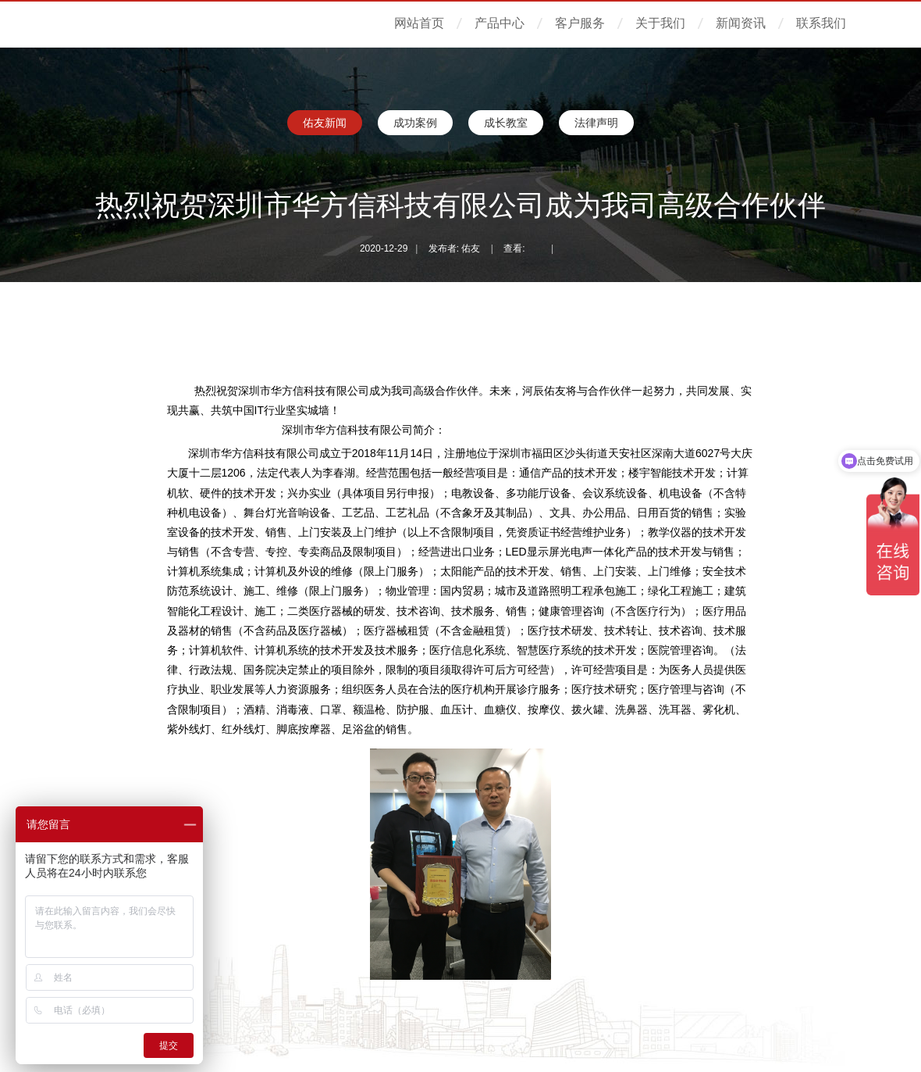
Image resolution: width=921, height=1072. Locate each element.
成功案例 (415, 122)
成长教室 (506, 122)
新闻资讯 (741, 23)
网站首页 (419, 23)
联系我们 (821, 23)
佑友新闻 (325, 122)
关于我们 (660, 23)
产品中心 (500, 23)
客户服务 (580, 23)
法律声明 (596, 122)
